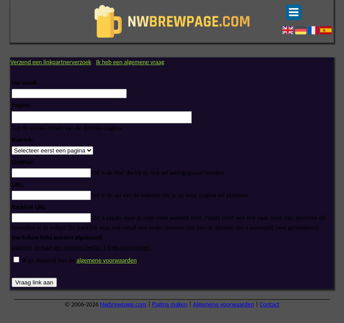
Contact (270, 304)
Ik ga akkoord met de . (80, 260)
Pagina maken (170, 304)
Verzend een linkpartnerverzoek (50, 62)
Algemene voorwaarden (223, 304)
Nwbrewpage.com (123, 304)
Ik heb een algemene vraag (130, 62)
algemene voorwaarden (107, 260)
